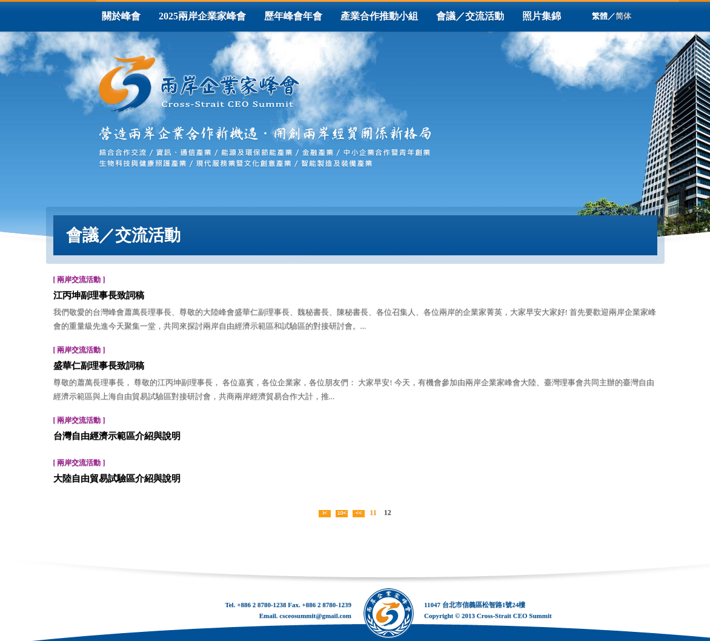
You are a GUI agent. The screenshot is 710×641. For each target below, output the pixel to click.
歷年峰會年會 (293, 16)
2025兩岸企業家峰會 (202, 16)
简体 (623, 16)
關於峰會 (121, 16)
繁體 (600, 16)
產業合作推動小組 (379, 16)
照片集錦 (541, 16)
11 (373, 512)
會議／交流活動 (470, 16)
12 (387, 512)
